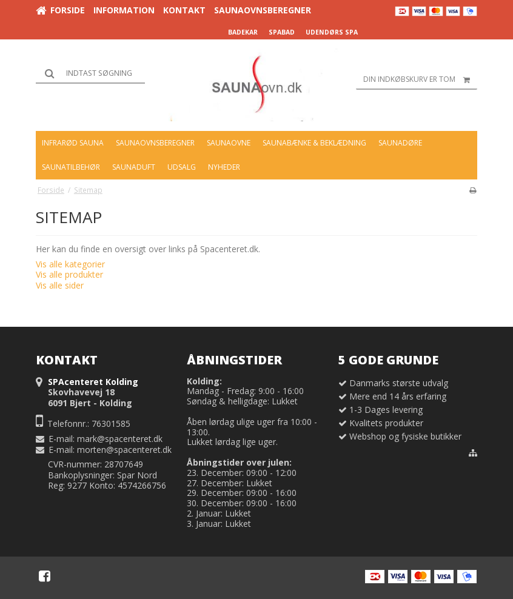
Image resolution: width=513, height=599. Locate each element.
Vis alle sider (60, 285)
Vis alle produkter (69, 274)
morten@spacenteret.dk (124, 449)
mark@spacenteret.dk (120, 438)
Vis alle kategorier (70, 264)
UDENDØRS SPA (332, 32)
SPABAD (282, 32)
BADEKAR (243, 32)
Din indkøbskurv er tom (420, 79)
